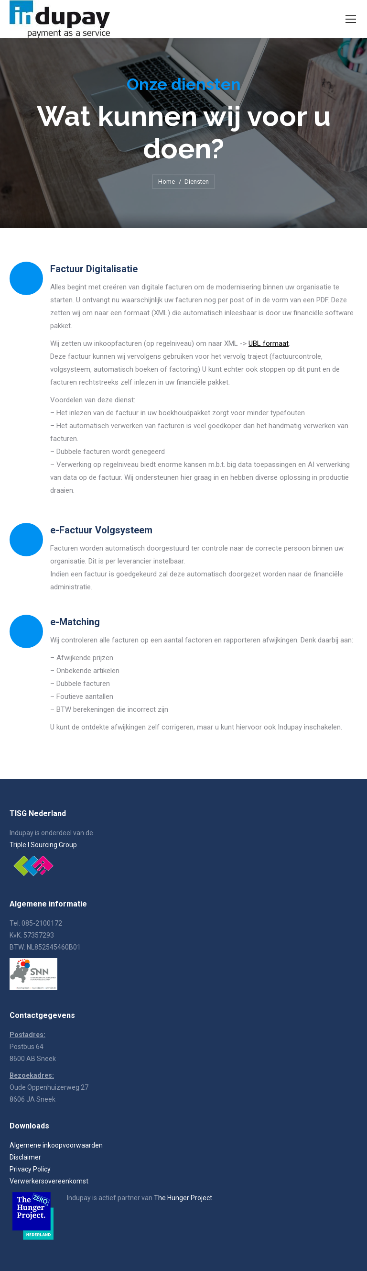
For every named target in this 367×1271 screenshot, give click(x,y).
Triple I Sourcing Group (43, 845)
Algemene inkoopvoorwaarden (56, 1145)
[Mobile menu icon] (350, 19)
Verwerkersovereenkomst (49, 1181)
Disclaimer (25, 1157)
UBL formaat (268, 343)
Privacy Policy (30, 1169)
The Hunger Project (183, 1198)
